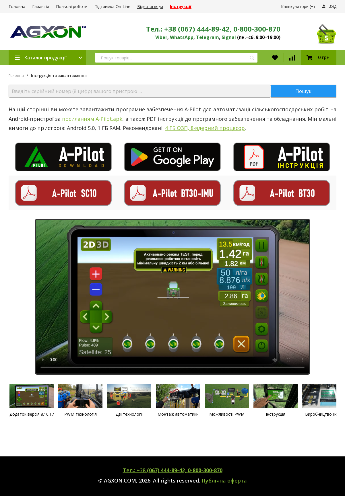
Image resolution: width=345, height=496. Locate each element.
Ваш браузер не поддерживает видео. (172, 297)
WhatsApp (181, 37)
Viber (161, 37)
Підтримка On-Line (112, 6)
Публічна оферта (224, 480)
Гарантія (40, 6)
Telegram (207, 37)
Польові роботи (72, 6)
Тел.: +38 (172, 470)
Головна (17, 6)
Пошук (303, 91)
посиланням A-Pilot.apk (92, 118)
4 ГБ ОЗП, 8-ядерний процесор (205, 128)
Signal (229, 37)
